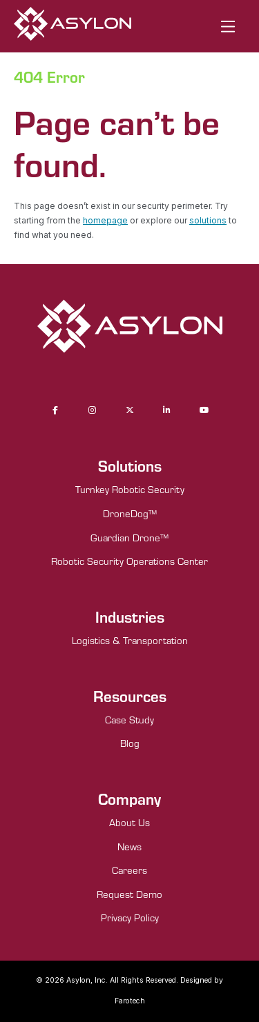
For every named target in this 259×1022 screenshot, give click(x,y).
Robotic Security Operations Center (129, 561)
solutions (208, 220)
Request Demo (129, 894)
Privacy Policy (130, 917)
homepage (105, 220)
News (129, 846)
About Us (129, 822)
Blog (130, 743)
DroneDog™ (130, 513)
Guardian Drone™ (129, 537)
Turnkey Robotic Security (129, 489)
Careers (129, 869)
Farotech (130, 1000)
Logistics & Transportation (130, 640)
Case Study (129, 719)
